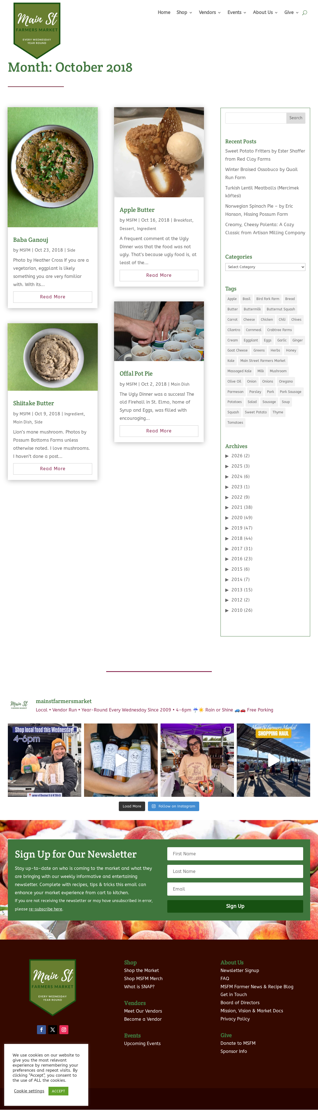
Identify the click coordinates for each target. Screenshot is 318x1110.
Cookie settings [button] (29, 1091)
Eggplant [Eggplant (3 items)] (251, 340)
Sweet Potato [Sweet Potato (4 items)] (256, 412)
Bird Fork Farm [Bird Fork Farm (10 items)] (267, 299)
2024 (237, 476)
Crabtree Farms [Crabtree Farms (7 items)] (279, 330)
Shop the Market (141, 963)
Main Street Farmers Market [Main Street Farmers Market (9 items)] (262, 361)
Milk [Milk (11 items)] (260, 371)
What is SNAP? (139, 979)
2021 (237, 507)
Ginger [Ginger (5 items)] (298, 340)
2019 (237, 528)
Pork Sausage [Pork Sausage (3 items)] (290, 392)
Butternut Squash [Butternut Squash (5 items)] (281, 309)
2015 (237, 569)
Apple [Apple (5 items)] (232, 299)
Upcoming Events (142, 1036)
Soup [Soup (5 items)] (286, 402)
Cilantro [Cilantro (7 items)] (234, 330)
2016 (237, 558)
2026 (237, 455)
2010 (237, 610)
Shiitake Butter (33, 403)
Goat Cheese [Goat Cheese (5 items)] (238, 350)
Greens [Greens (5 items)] (259, 350)
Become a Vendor (143, 1011)
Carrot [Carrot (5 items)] (233, 320)
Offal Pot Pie (136, 373)
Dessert (127, 228)
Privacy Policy (235, 1011)
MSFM (25, 250)
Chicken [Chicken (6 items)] (267, 320)
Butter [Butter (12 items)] (233, 309)
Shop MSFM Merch (143, 971)
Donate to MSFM (238, 1036)
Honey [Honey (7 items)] (291, 350)
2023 (237, 487)
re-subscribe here (45, 902)
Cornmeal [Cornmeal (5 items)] (253, 330)
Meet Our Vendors (143, 1003)
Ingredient (74, 414)
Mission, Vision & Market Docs (251, 1003)
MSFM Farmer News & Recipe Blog (256, 979)
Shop (182, 12)
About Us (263, 12)
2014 (237, 579)
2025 (237, 466)
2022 (237, 497)
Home (164, 12)
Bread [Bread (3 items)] (290, 299)
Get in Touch (233, 987)
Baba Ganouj (30, 239)
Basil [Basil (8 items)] (246, 299)
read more (53, 296)
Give (289, 12)
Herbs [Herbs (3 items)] (275, 350)
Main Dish (22, 422)
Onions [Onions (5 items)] (267, 381)
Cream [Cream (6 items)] (233, 340)
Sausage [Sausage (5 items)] (269, 402)
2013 (237, 590)
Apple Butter (137, 210)
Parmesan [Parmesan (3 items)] (235, 392)
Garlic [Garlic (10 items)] (282, 340)
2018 (237, 538)
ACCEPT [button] (58, 1091)
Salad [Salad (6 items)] (252, 402)
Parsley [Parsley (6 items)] (255, 392)
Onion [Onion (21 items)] (251, 381)
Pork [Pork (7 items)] (270, 392)
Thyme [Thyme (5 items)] (278, 412)
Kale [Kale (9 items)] (231, 361)
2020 (237, 517)
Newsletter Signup (239, 963)
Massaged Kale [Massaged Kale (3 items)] (240, 371)
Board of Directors (239, 995)
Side (71, 250)
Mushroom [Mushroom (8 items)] (278, 371)
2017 (237, 548)
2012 (237, 600)
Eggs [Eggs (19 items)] (267, 340)
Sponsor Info (233, 1043)
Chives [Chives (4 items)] (296, 320)
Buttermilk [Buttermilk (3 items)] (252, 309)
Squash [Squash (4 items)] (233, 412)
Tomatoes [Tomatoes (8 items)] (235, 423)
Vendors (207, 12)
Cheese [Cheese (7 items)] (249, 320)
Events (234, 12)
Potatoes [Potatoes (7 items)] (235, 402)
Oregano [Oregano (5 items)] (286, 381)
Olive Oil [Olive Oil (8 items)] (234, 381)
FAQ (224, 971)
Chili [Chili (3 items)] (282, 320)
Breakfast (183, 220)
